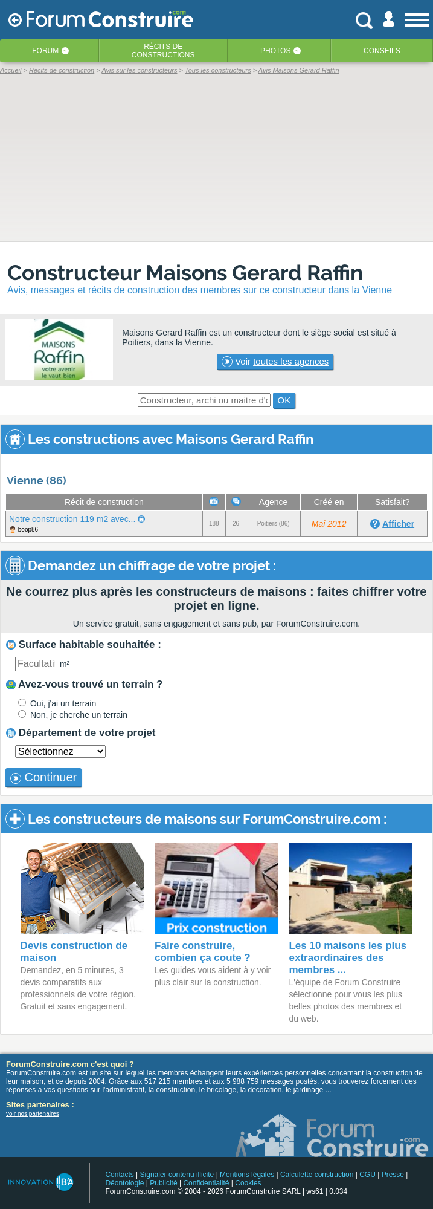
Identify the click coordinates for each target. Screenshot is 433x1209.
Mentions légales (247, 1174)
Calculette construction (316, 1174)
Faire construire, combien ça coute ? (203, 951)
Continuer (43, 777)
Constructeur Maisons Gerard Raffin (185, 272)
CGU (367, 1174)
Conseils (382, 51)
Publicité (163, 1183)
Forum (45, 51)
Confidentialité (206, 1183)
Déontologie (124, 1183)
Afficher (398, 524)
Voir (275, 361)
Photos (275, 51)
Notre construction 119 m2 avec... (72, 519)
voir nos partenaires (32, 1113)
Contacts (119, 1174)
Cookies (248, 1183)
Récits (163, 50)
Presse (393, 1174)
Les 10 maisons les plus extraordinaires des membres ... (347, 958)
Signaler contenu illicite (177, 1174)
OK (284, 400)
